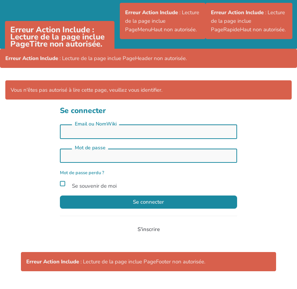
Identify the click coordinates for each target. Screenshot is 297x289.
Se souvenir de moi (88, 184)
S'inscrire (149, 229)
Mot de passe (90, 147)
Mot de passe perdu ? (82, 173)
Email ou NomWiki (96, 124)
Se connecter (148, 201)
